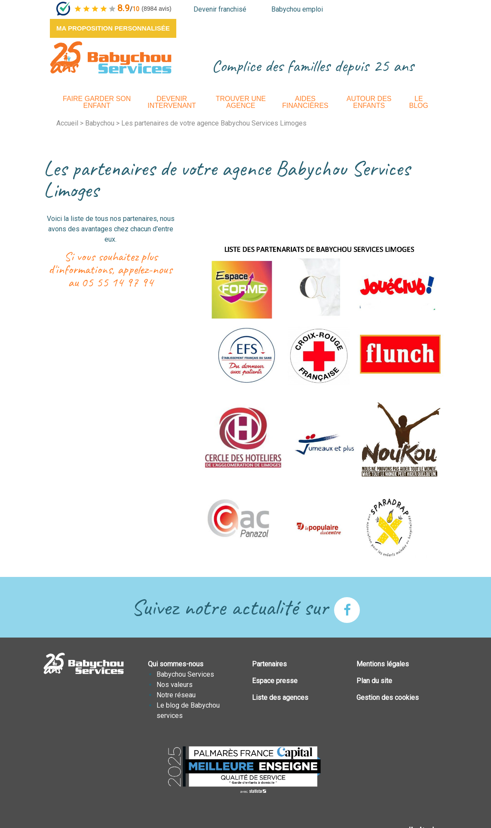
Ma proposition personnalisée (113, 28)
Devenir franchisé (219, 9)
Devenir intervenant (171, 102)
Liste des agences (280, 697)
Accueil (67, 123)
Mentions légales (382, 664)
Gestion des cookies (387, 697)
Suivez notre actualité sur (245, 607)
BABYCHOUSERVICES (111, 57)
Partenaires (269, 664)
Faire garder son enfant (97, 102)
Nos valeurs (175, 685)
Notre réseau (176, 695)
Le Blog (418, 102)
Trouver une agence (241, 102)
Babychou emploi (297, 9)
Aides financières (305, 102)
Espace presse (275, 681)
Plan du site (374, 681)
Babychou (99, 123)
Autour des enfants (369, 102)
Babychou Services (185, 674)
